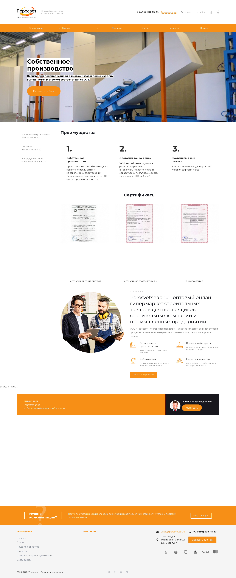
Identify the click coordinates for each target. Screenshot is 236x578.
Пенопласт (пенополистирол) (31, 148)
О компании (24, 531)
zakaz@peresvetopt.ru (173, 531)
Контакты (89, 531)
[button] (115, 118)
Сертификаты (24, 560)
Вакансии (22, 551)
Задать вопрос (201, 515)
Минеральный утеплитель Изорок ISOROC (36, 136)
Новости (21, 538)
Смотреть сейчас (43, 91)
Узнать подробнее (143, 374)
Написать (192, 407)
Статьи (20, 542)
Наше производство (28, 546)
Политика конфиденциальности (34, 555)
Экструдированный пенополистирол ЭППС (34, 160)
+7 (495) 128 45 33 (146, 12)
